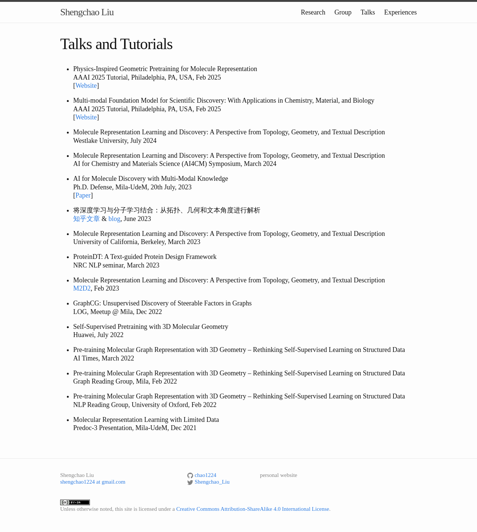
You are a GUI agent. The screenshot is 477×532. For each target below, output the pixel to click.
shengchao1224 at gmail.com (92, 482)
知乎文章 (86, 218)
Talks (368, 12)
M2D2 (82, 288)
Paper (83, 195)
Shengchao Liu (87, 12)
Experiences (400, 12)
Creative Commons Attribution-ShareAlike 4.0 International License (252, 509)
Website (86, 85)
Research (313, 12)
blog (114, 218)
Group (342, 12)
